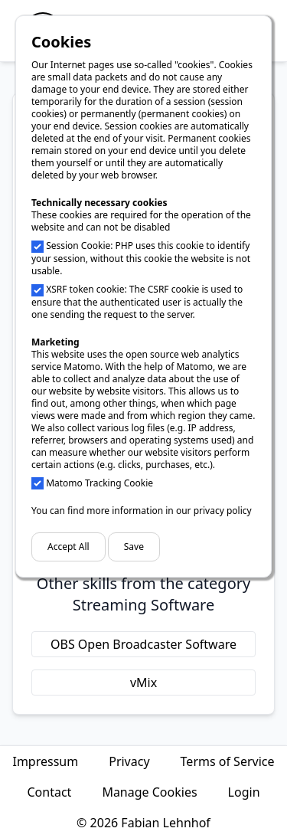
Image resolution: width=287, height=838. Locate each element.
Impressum (45, 761)
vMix (143, 682)
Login (244, 792)
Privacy (129, 761)
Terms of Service (228, 761)
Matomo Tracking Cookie (99, 482)
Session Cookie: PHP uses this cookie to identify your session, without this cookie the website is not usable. (140, 258)
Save (134, 546)
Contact (49, 792)
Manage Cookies (149, 792)
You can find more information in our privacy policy (141, 510)
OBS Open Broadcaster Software (143, 644)
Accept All (68, 546)
